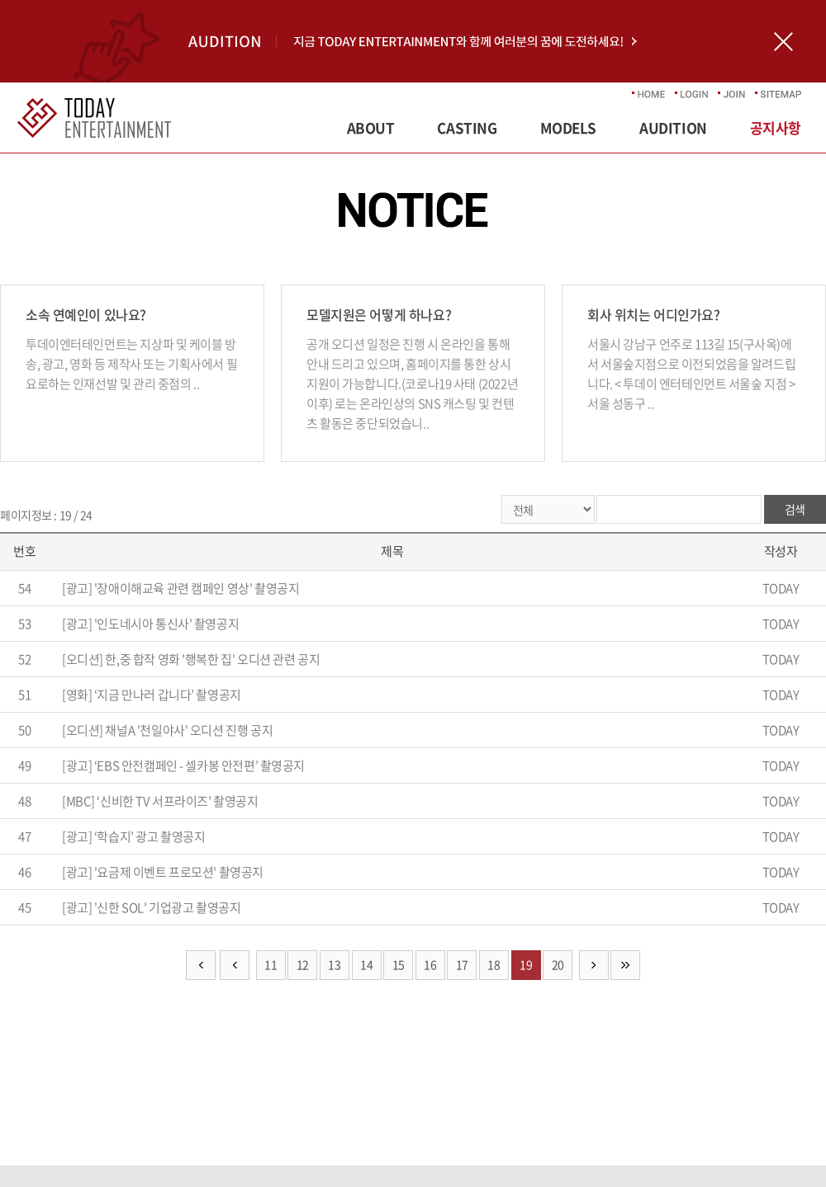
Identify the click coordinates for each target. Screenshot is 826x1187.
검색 (795, 509)
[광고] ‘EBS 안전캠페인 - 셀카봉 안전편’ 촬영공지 (183, 765)
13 (334, 964)
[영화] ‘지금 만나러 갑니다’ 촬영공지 (151, 694)
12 (303, 964)
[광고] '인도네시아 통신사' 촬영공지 (150, 624)
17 (462, 964)
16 (430, 964)
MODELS (568, 127)
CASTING (466, 127)
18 (493, 964)
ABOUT (371, 127)
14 (366, 964)
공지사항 (775, 127)
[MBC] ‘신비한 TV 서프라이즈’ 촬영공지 (160, 801)
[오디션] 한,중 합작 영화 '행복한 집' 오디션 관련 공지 (191, 659)
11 (270, 964)
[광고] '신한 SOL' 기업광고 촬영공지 (151, 907)
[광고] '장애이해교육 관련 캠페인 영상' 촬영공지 (180, 588)
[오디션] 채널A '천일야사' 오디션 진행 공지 (167, 730)
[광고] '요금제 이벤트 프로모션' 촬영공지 (162, 872)
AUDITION (673, 127)
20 (558, 964)
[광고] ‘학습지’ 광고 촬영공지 (133, 836)
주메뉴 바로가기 (0, 0)
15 (398, 964)
